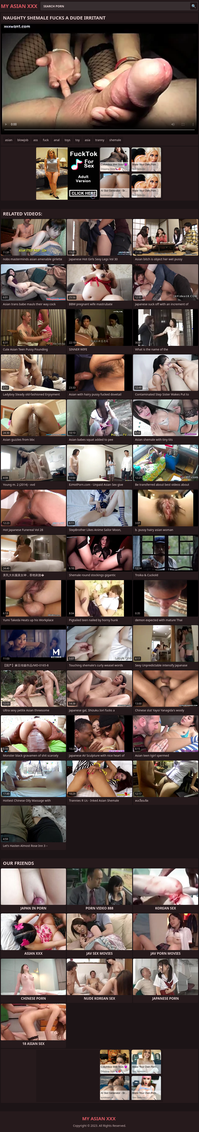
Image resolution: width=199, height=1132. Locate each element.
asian (8, 140)
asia (87, 140)
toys (67, 140)
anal (57, 140)
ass (35, 140)
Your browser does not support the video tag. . (99, 79)
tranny (99, 140)
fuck (46, 140)
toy (77, 140)
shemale (115, 140)
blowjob (22, 140)
